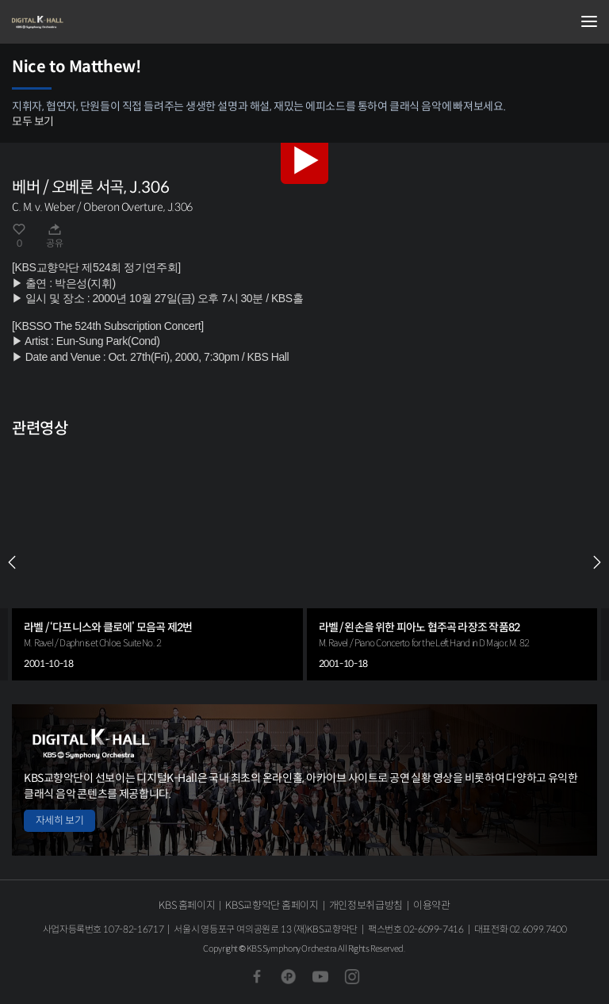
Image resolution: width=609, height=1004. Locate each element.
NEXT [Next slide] (597, 562)
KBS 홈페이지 (187, 905)
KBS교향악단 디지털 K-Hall (91, 22)
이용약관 (431, 905)
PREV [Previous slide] (12, 562)
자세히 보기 (59, 820)
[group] (157, 563)
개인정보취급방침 (366, 905)
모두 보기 (33, 121)
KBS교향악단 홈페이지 (271, 905)
